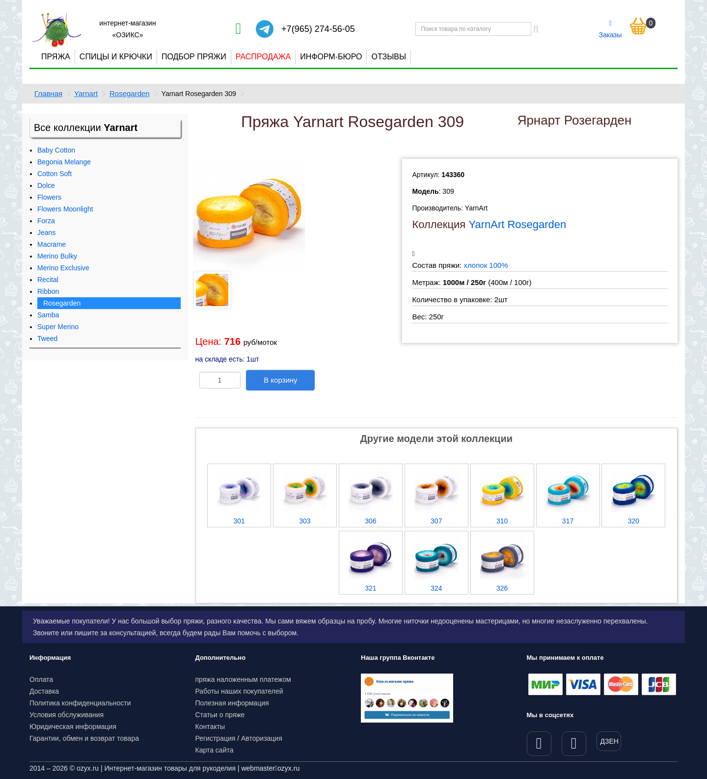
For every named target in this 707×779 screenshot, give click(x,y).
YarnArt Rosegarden (517, 224)
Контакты (210, 726)
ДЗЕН (609, 741)
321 (370, 588)
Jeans (46, 232)
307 (436, 521)
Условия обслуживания (66, 715)
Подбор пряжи (194, 56)
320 (633, 521)
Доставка (44, 691)
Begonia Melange (64, 162)
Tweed (47, 338)
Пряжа (55, 56)
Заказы (610, 29)
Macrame (51, 244)
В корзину (280, 380)
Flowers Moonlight (65, 209)
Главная (48, 93)
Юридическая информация (72, 726)
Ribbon (48, 291)
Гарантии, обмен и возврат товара (84, 738)
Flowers (49, 197)
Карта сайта (214, 750)
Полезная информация (232, 703)
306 (370, 521)
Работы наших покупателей (239, 691)
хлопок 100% (485, 265)
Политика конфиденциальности (80, 703)
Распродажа (263, 56)
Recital (47, 280)
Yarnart (86, 93)
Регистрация (215, 738)
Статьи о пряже (220, 715)
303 (304, 521)
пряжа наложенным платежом (243, 679)
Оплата (41, 679)
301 (239, 521)
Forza (46, 221)
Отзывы (388, 56)
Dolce (46, 185)
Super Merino (58, 327)
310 (502, 521)
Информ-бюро (331, 56)
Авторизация (261, 738)
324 (436, 588)
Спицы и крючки (116, 56)
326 (502, 588)
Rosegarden (129, 93)
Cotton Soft (54, 174)
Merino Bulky (57, 256)
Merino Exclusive (63, 268)
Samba (48, 315)
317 (567, 521)
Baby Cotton (56, 150)
